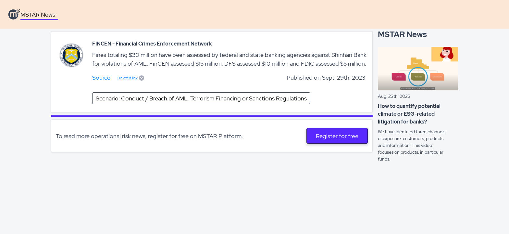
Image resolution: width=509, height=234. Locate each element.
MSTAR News (37, 14)
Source (101, 77)
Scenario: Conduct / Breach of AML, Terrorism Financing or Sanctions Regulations (201, 98)
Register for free (337, 136)
